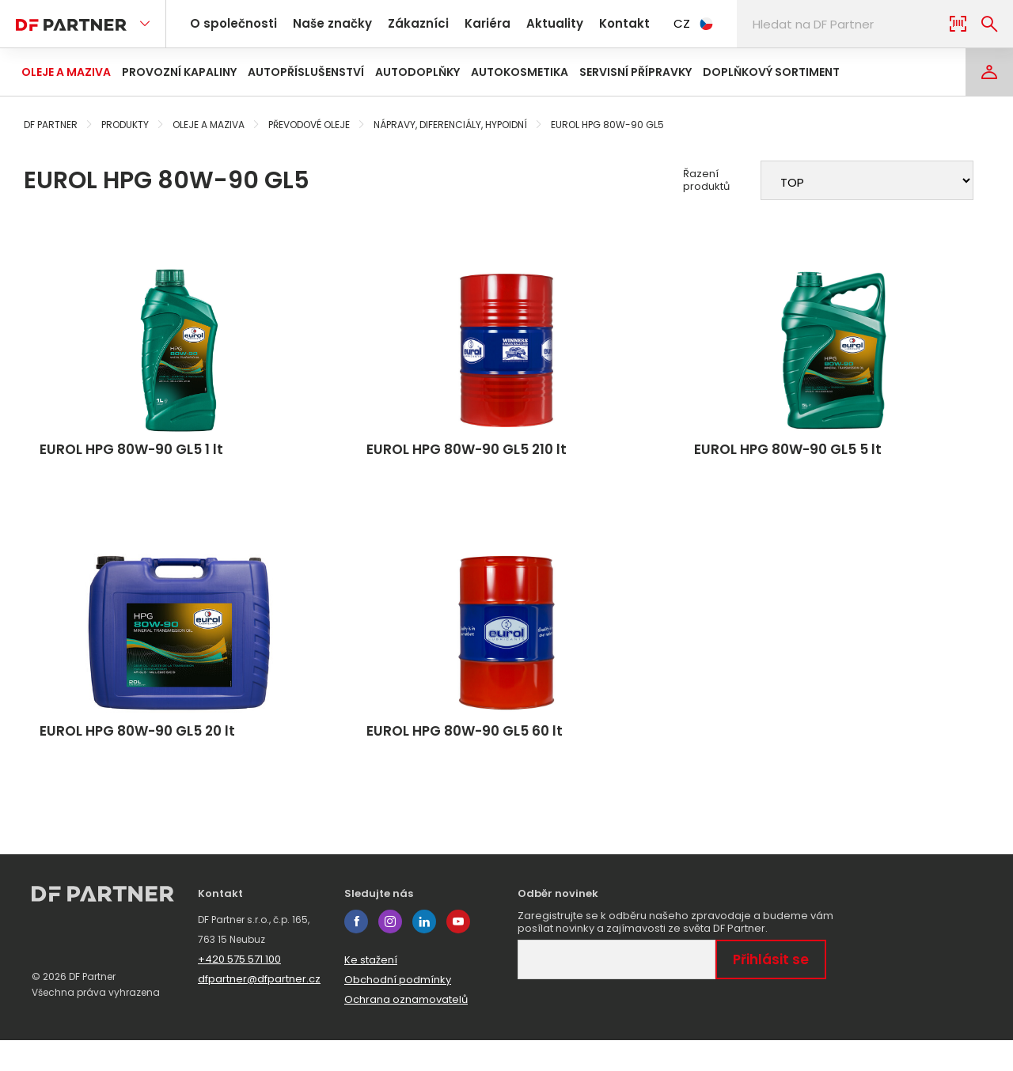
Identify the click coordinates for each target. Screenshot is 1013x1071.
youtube (458, 952)
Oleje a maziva (66, 72)
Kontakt (594, 23)
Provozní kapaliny (179, 72)
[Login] (989, 72)
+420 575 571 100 (239, 989)
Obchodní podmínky (397, 1010)
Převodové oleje (309, 124)
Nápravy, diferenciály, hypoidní (450, 124)
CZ (661, 23)
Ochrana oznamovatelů (406, 1030)
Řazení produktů (706, 180)
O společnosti (230, 23)
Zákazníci (404, 23)
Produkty (125, 124)
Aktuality (529, 23)
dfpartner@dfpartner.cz (259, 1009)
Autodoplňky (417, 72)
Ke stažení (370, 990)
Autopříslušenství (306, 72)
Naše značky (324, 23)
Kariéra (467, 23)
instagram (390, 952)
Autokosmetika (519, 72)
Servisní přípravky (635, 72)
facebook (356, 952)
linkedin (424, 952)
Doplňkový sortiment (771, 72)
